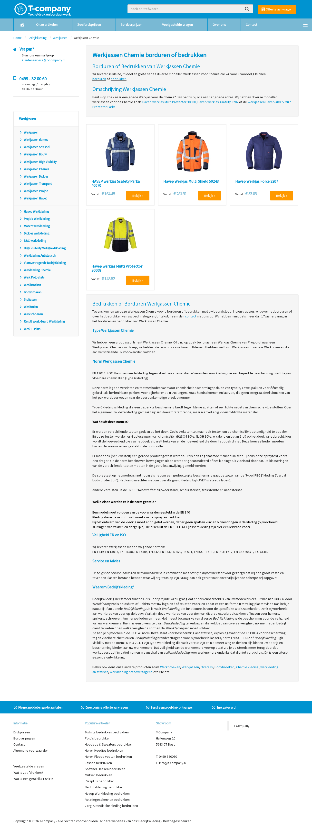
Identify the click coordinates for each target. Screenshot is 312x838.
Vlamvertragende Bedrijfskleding (42, 263)
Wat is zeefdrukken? (28, 772)
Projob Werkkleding (34, 219)
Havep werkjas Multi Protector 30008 (116, 268)
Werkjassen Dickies (33, 176)
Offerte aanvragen (277, 9)
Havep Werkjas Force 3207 (256, 181)
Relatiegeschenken (177, 821)
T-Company (242, 725)
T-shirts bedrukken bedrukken (107, 732)
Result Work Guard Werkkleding (42, 321)
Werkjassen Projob (33, 191)
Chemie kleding (247, 667)
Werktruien (28, 307)
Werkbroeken (30, 285)
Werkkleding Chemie (34, 270)
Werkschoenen (31, 314)
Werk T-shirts (29, 329)
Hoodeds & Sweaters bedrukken (109, 744)
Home (17, 38)
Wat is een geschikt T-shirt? (33, 778)
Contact (251, 24)
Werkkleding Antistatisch (37, 255)
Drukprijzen (21, 732)
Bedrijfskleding (37, 38)
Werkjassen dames (33, 140)
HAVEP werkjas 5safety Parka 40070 (115, 183)
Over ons (219, 24)
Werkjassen (60, 38)
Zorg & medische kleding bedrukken (111, 805)
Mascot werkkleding (34, 226)
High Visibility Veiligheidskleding (42, 248)
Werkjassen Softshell (34, 147)
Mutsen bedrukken (98, 775)
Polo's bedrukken (97, 738)
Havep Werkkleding (34, 211)
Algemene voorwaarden (31, 750)
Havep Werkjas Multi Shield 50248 (191, 181)
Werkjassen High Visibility (38, 162)
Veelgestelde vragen (177, 24)
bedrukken (119, 79)
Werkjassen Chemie (34, 169)
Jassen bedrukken (98, 763)
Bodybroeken (30, 292)
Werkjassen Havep (33, 198)
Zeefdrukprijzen (89, 24)
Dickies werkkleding (34, 233)
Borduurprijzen (131, 24)
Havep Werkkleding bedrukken (107, 793)
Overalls (207, 667)
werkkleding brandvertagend (131, 672)
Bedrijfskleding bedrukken (104, 787)
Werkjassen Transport (35, 184)
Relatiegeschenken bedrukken (107, 799)
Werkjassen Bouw (33, 154)
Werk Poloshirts (31, 277)
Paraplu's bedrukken (100, 781)
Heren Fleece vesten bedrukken (108, 756)
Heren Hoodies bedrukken (104, 750)
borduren (99, 79)
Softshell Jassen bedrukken (105, 769)
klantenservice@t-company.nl (43, 60)
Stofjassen (28, 299)
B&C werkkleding (32, 241)
